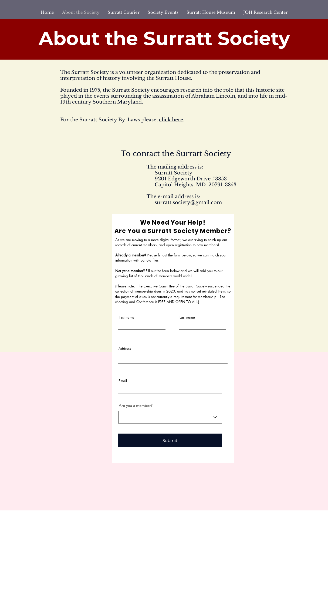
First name (126, 317)
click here (171, 120)
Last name (187, 317)
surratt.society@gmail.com (188, 202)
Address (125, 348)
